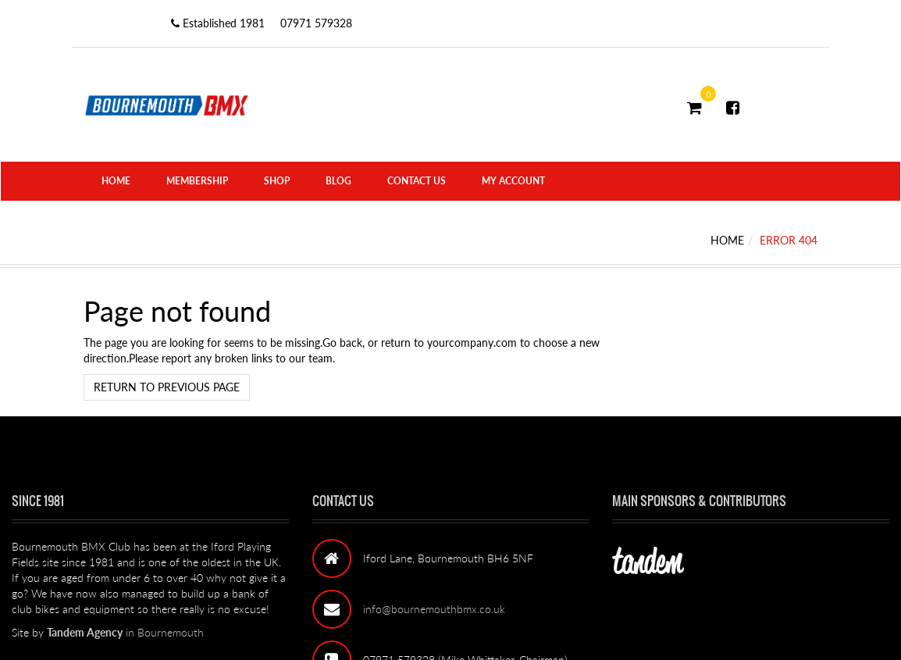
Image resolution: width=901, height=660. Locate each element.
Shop (277, 181)
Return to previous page (167, 387)
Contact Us (416, 181)
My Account (513, 181)
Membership (197, 181)
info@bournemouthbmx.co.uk (434, 608)
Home (115, 181)
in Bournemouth (125, 632)
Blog (338, 181)
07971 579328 (316, 23)
